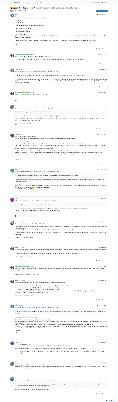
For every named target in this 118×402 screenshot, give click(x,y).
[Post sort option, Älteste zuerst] (94, 11)
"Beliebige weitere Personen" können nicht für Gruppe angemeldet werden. (41, 71)
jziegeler (17, 54)
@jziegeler (21, 69)
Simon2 (16, 134)
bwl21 (16, 378)
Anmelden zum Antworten (102, 10)
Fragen (14, 10)
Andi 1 (16, 14)
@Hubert (33, 266)
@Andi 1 (33, 54)
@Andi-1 (17, 56)
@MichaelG (22, 247)
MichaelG (17, 221)
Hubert (16, 198)
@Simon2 (21, 169)
